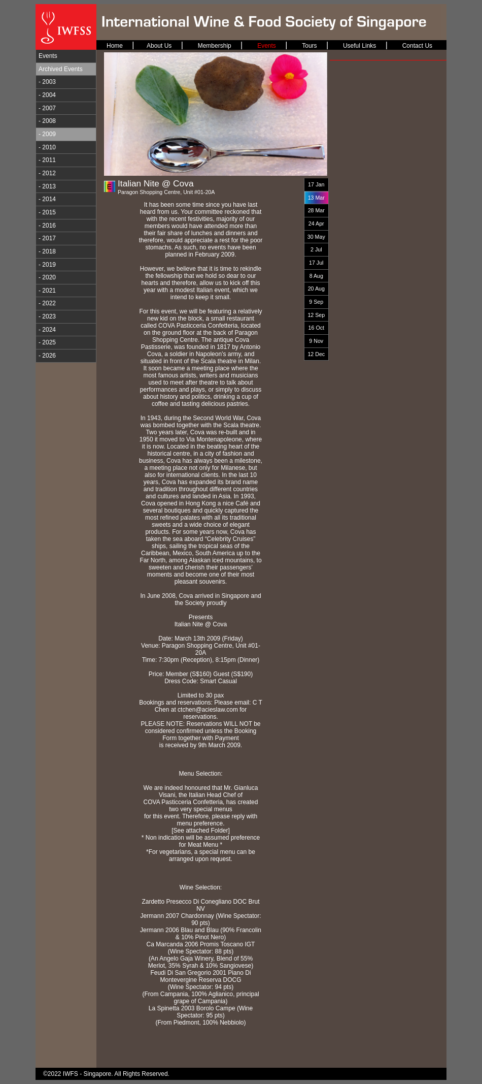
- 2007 (47, 108)
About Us (159, 45)
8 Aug (316, 276)
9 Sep (316, 302)
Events (48, 55)
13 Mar (316, 198)
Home (115, 45)
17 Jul (316, 263)
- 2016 (47, 225)
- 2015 (47, 212)
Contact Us (417, 45)
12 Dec (316, 354)
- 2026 (47, 355)
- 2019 (47, 264)
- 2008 (47, 120)
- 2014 (47, 199)
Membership (214, 45)
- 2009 (47, 134)
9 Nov (316, 341)
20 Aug (316, 288)
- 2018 (47, 251)
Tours (309, 45)
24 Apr (316, 223)
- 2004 (47, 95)
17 (311, 184)
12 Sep (316, 315)
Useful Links (359, 45)
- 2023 (47, 316)
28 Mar (316, 210)
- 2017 (47, 238)
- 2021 (47, 290)
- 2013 (47, 186)
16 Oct (316, 328)
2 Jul (316, 249)
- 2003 (47, 81)
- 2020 (47, 277)
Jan (320, 184)
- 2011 (47, 160)
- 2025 (47, 342)
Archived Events (61, 69)
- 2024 (47, 329)
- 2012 (47, 173)
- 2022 (47, 303)
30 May (316, 237)
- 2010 (47, 147)
